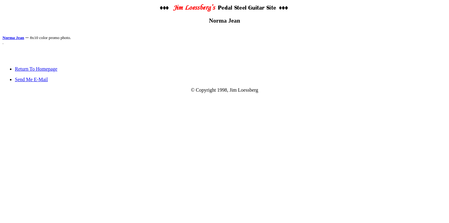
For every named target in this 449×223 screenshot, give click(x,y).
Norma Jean (13, 37)
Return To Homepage (36, 69)
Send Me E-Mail (31, 79)
